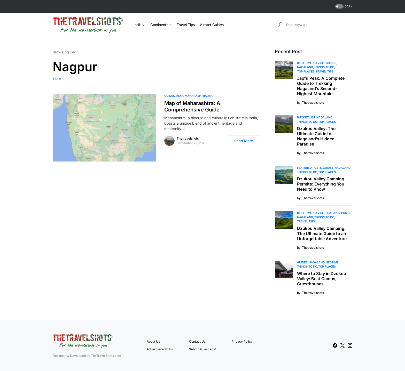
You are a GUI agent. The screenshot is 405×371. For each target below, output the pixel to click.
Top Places (306, 71)
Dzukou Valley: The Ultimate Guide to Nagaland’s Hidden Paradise (316, 136)
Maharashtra (196, 96)
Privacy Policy (242, 341)
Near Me (332, 262)
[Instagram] (350, 345)
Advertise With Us (160, 349)
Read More (243, 141)
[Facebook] (335, 345)
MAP (211, 96)
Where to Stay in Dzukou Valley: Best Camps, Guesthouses (321, 278)
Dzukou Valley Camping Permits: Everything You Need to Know (320, 184)
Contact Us (197, 341)
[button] (343, 6)
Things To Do (324, 67)
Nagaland (305, 67)
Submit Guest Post (202, 349)
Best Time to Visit (311, 63)
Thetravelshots (188, 138)
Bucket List (306, 117)
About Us (153, 341)
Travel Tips (324, 71)
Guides (169, 96)
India (180, 96)
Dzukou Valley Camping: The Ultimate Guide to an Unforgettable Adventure (322, 233)
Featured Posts (309, 168)
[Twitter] (342, 345)
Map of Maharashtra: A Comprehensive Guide (192, 106)
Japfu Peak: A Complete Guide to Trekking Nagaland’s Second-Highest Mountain (321, 86)
